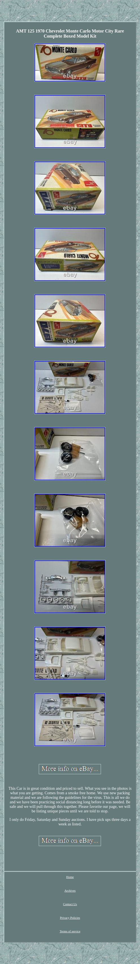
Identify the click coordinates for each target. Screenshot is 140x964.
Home (70, 877)
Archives (70, 890)
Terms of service (70, 931)
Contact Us (70, 904)
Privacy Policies (70, 917)
